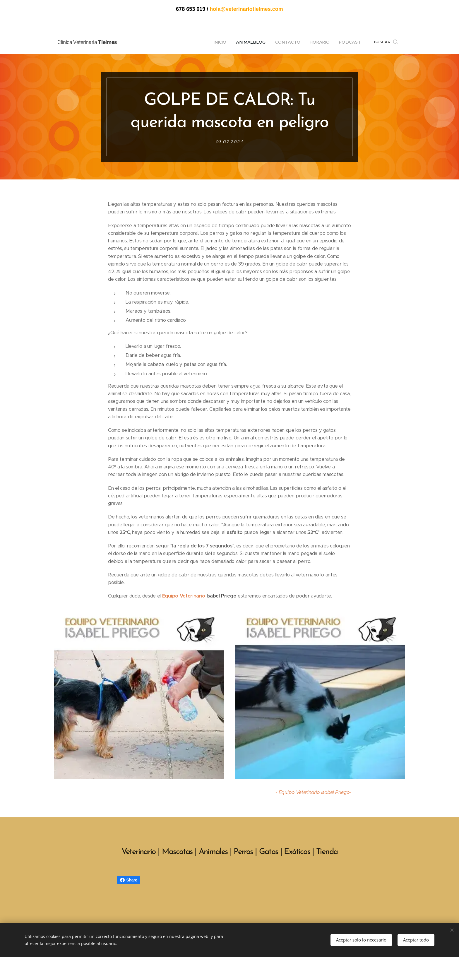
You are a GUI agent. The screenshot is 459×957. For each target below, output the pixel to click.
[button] (386, 42)
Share (128, 880)
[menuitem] (231, 42)
